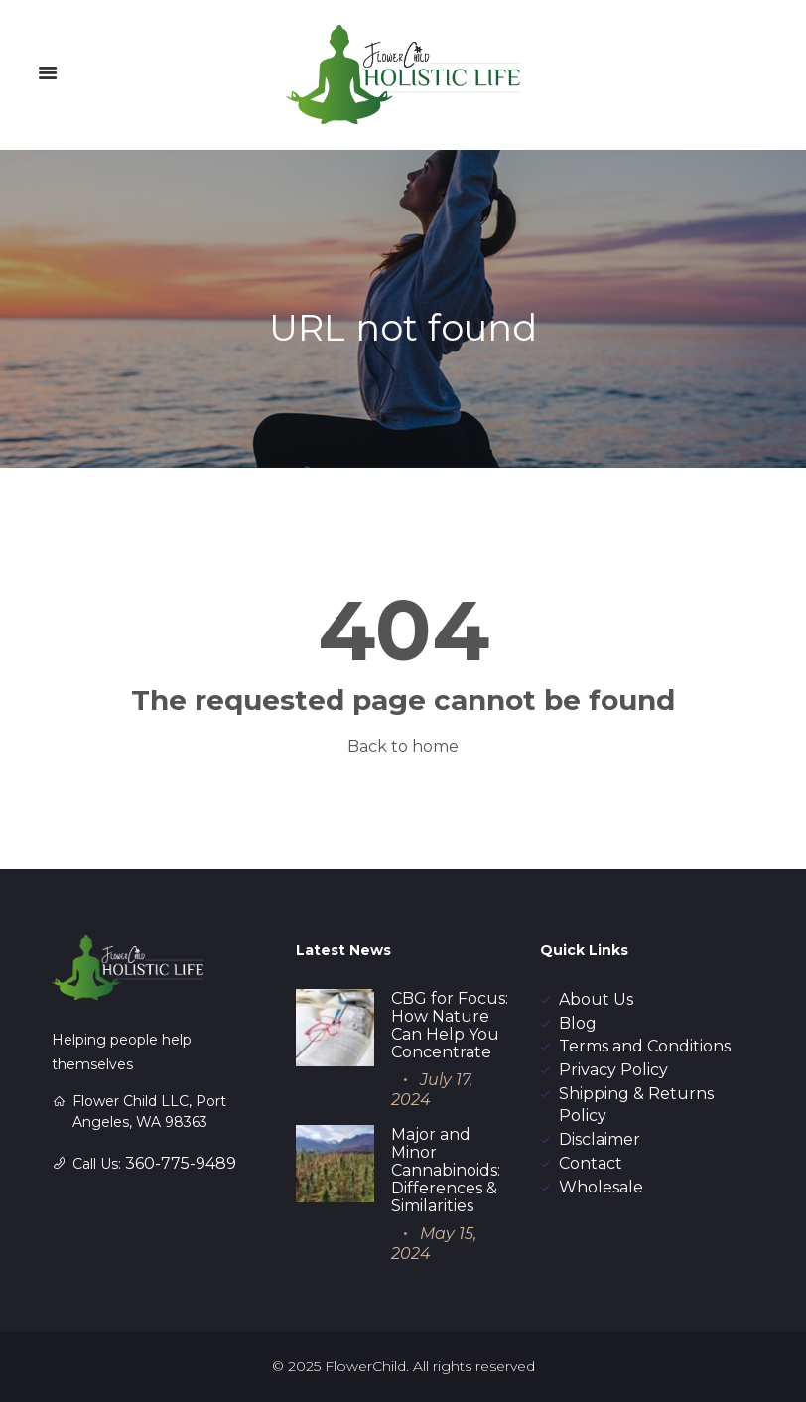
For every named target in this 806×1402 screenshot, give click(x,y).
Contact (590, 1163)
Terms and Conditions (645, 1046)
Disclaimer (599, 1139)
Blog (578, 1023)
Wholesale (601, 1187)
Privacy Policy (613, 1069)
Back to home (403, 746)
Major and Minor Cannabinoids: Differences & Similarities (445, 1170)
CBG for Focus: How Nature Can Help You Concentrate (449, 1025)
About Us (596, 999)
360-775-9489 (180, 1163)
